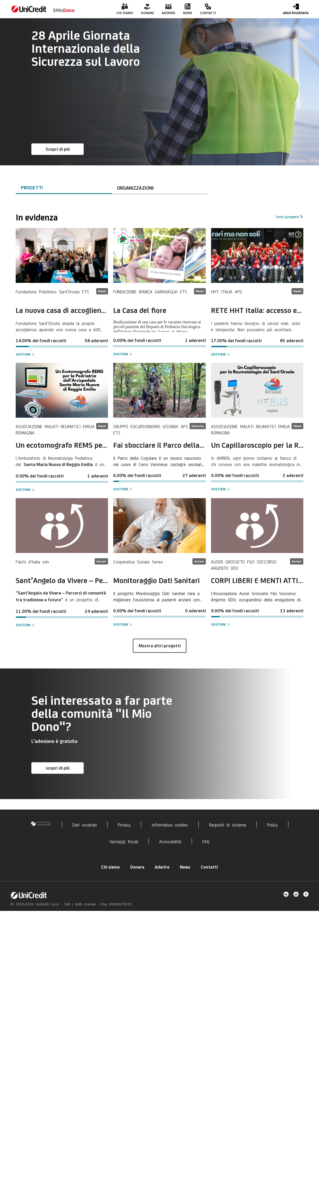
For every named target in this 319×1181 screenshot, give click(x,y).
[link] (28, 9)
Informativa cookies (170, 824)
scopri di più (58, 768)
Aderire (162, 867)
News (185, 867)
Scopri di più (57, 149)
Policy (272, 824)
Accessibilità (170, 841)
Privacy (124, 824)
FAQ (205, 841)
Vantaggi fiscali (124, 841)
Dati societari (84, 824)
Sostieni (23, 354)
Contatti (209, 867)
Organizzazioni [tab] (135, 188)
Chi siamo (110, 867)
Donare (137, 867)
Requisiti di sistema (227, 824)
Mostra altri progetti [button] (160, 645)
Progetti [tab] (32, 187)
